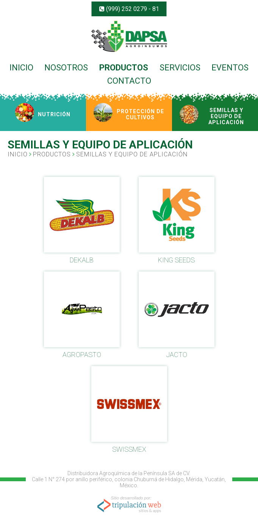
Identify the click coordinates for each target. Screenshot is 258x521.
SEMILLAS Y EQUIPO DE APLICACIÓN (132, 154)
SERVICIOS (179, 67)
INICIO (21, 67)
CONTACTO (129, 81)
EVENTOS (230, 67)
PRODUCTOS (123, 67)
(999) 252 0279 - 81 (129, 8)
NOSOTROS (66, 67)
